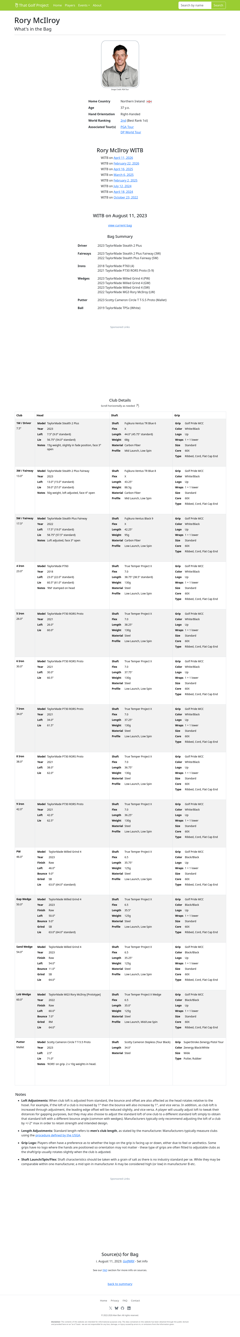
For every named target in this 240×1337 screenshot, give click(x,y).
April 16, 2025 (123, 169)
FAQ (105, 1270)
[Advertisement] (120, 357)
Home (57, 5)
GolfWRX (128, 1261)
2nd (123, 120)
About (97, 5)
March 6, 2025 (124, 175)
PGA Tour (127, 127)
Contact (135, 1300)
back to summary (120, 1284)
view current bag (120, 225)
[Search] (194, 5)
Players (70, 5)
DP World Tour (130, 132)
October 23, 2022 (126, 197)
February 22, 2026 (126, 163)
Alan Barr (117, 1315)
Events (83, 5)
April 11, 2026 (123, 158)
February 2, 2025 (126, 180)
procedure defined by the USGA (57, 1135)
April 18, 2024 (123, 192)
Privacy (115, 1300)
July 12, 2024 (122, 186)
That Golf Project (31, 5)
